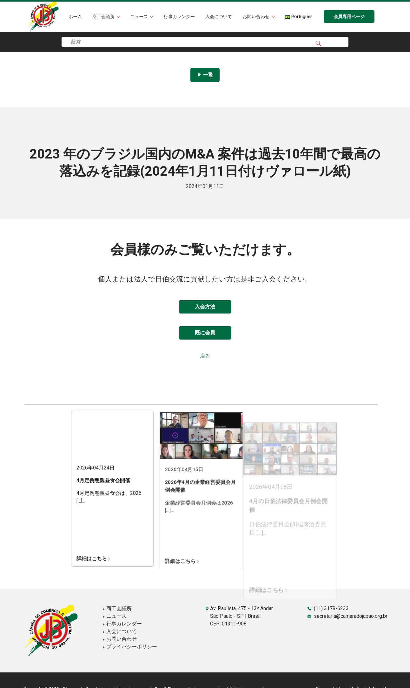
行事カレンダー (179, 16)
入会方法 (205, 307)
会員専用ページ (349, 16)
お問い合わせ (257, 16)
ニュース (139, 16)
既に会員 (205, 333)
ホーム (75, 16)
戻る (205, 356)
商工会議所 (104, 16)
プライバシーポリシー (129, 647)
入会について (218, 16)
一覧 (205, 75)
